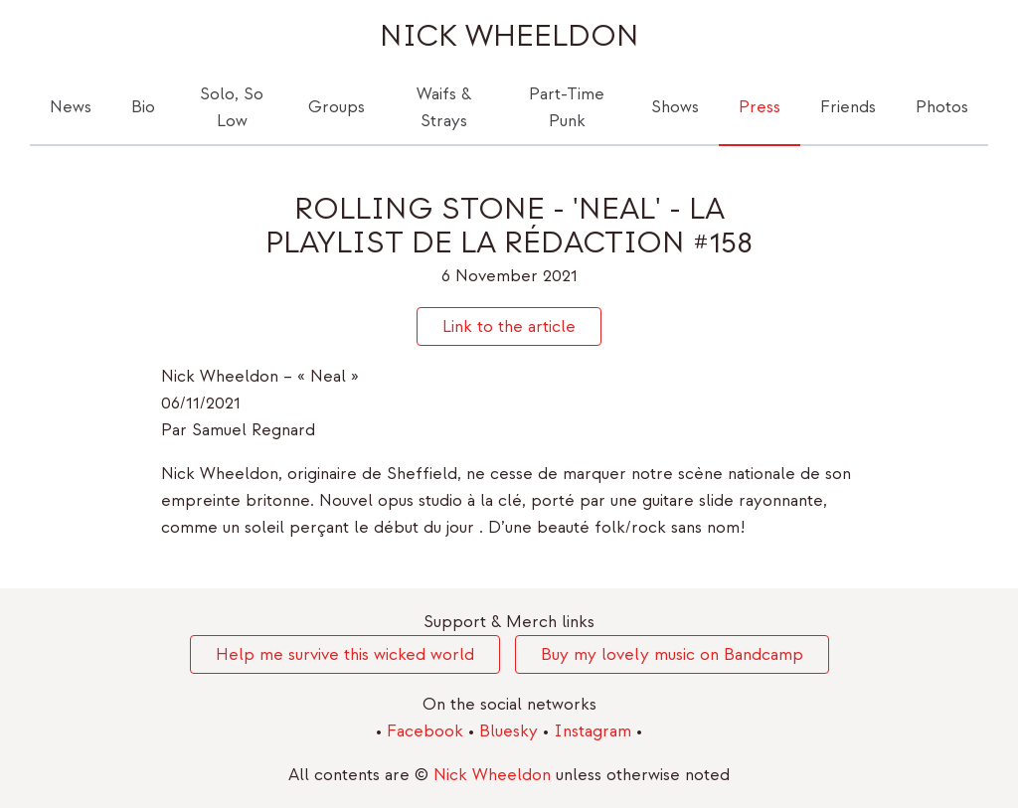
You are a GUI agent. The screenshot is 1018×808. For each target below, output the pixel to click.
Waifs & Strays (444, 107)
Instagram (595, 731)
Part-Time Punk (566, 107)
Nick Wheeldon (509, 36)
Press (759, 106)
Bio (143, 106)
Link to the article (509, 326)
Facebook (427, 731)
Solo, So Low (231, 107)
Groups (336, 106)
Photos (942, 106)
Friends (848, 106)
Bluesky (511, 731)
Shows (675, 106)
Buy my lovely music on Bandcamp (672, 654)
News (70, 106)
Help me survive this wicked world (345, 654)
